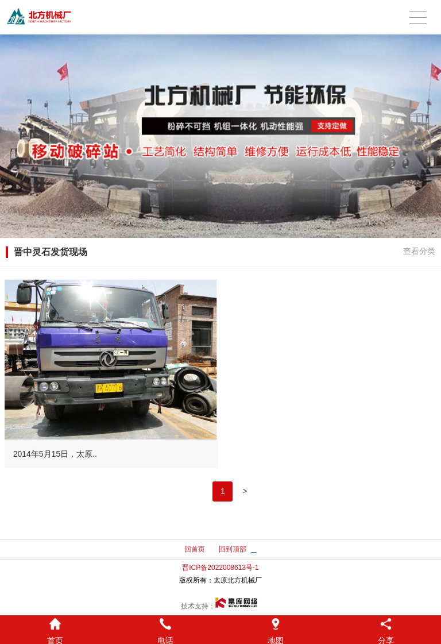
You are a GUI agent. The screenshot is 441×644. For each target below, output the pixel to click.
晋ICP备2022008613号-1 (220, 568)
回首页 (194, 549)
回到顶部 (232, 549)
